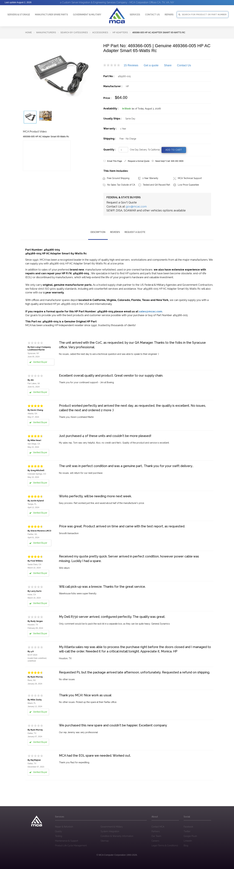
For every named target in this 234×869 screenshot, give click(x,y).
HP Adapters (120, 32)
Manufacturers (46, 32)
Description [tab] (97, 232)
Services (135, 14)
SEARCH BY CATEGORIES (74, 32)
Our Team (156, 836)
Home (28, 32)
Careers (155, 841)
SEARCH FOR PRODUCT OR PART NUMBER (202, 14)
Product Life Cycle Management (71, 845)
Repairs (169, 14)
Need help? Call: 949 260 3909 (167, 161)
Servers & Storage (18, 14)
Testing (58, 836)
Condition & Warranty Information (117, 836)
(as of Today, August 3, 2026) (146, 108)
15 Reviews (131, 65)
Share (168, 65)
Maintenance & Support (66, 841)
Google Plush (190, 836)
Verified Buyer (38, 362)
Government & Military (87, 14)
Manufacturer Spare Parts (51, 14)
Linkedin (188, 841)
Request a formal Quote (136, 161)
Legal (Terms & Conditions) (165, 845)
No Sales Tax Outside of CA (119, 185)
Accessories (100, 32)
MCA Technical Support (187, 178)
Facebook (188, 826)
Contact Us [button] (152, 14)
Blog (186, 845)
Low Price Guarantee (186, 185)
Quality (58, 831)
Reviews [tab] (115, 232)
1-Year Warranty (148, 178)
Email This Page (112, 161)
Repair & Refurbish (64, 826)
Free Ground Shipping (116, 178)
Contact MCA (158, 826)
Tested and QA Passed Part (154, 185)
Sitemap (105, 841)
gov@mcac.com (136, 206)
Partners (156, 831)
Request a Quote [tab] (135, 232)
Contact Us (184, 65)
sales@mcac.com (150, 311)
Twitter (187, 831)
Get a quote (151, 65)
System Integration (110, 831)
